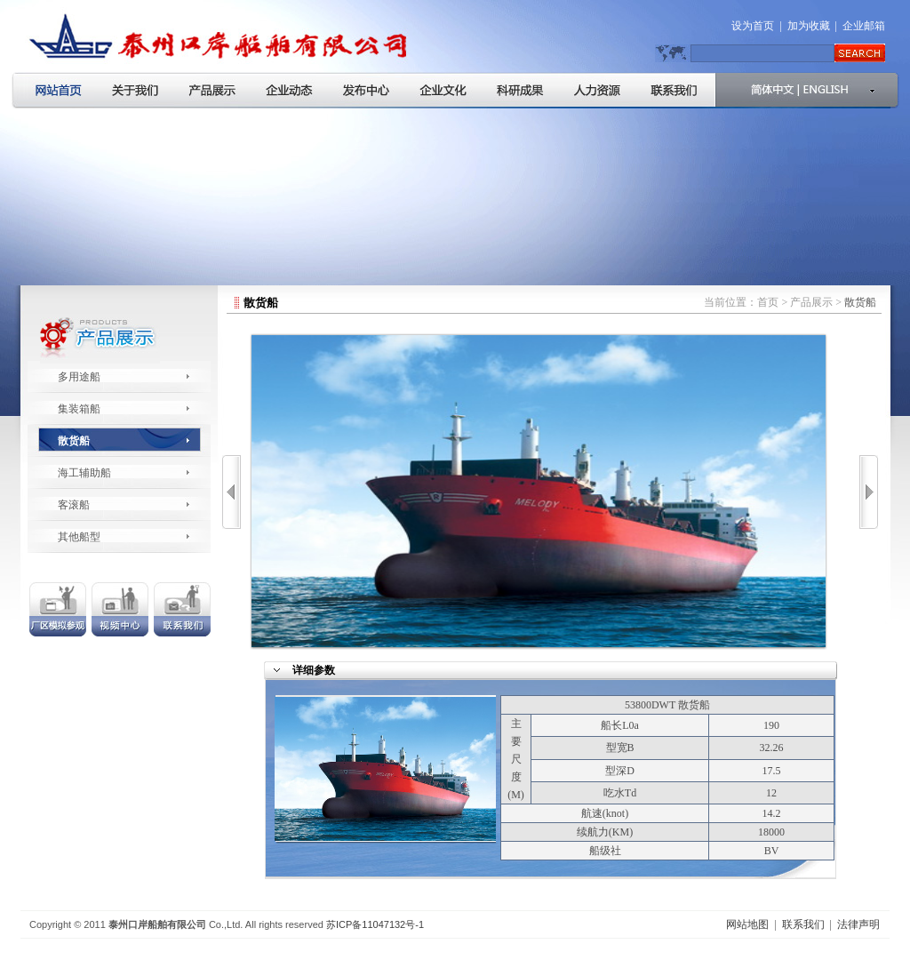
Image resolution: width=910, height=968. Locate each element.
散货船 (74, 441)
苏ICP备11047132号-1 (375, 924)
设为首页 (752, 26)
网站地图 (747, 924)
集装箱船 (79, 409)
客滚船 (74, 505)
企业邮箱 (863, 26)
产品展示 (811, 302)
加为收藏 (808, 26)
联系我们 (803, 924)
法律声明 (858, 924)
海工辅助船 (84, 473)
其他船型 (79, 537)
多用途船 (79, 377)
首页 (767, 302)
